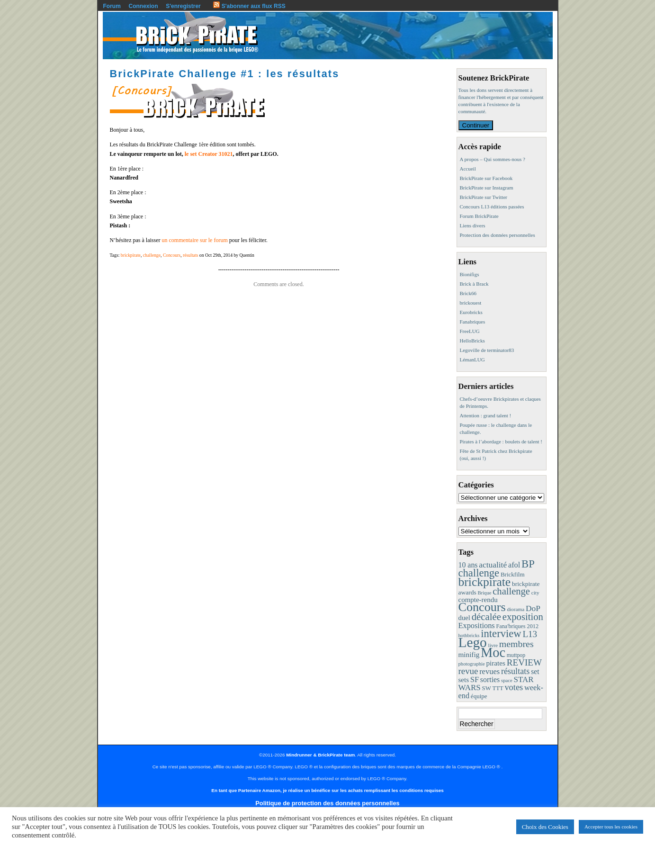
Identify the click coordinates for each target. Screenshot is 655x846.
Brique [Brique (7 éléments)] (484, 592)
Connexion (143, 6)
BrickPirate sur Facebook (486, 178)
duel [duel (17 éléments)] (464, 617)
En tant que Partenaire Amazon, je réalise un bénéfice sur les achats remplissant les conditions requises (327, 790)
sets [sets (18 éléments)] (463, 680)
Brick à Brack (474, 284)
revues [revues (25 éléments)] (489, 671)
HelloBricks (472, 340)
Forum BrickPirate (479, 216)
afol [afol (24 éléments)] (514, 564)
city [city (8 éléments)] (535, 592)
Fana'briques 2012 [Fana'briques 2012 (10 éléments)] (517, 626)
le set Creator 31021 (209, 154)
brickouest (471, 303)
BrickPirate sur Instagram (486, 187)
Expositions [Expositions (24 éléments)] (476, 625)
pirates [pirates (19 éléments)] (495, 663)
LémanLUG (472, 359)
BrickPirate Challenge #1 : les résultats (225, 74)
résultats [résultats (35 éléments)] (515, 671)
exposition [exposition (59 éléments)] (522, 617)
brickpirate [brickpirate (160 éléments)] (484, 582)
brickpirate (131, 255)
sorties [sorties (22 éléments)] (490, 679)
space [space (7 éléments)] (506, 680)
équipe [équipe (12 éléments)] (479, 696)
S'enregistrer (183, 6)
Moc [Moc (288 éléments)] (493, 652)
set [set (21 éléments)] (535, 671)
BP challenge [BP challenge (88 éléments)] (496, 568)
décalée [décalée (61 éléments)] (486, 616)
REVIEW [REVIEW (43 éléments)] (524, 662)
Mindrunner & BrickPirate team (320, 754)
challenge (152, 255)
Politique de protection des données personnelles (327, 803)
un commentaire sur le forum (194, 240)
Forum (112, 6)
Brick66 (468, 293)
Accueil (468, 168)
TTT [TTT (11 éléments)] (497, 688)
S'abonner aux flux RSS (249, 6)
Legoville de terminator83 (487, 350)
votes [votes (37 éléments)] (513, 687)
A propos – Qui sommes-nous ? (492, 159)
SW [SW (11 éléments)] (486, 688)
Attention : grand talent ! (485, 415)
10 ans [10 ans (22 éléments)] (468, 565)
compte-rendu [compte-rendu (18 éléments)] (478, 599)
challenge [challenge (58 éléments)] (511, 591)
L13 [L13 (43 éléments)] (529, 634)
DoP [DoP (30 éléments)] (533, 608)
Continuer (476, 125)
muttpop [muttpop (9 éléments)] (516, 655)
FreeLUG (470, 331)
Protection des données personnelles (497, 235)
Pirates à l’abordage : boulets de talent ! (501, 441)
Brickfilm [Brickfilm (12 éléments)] (513, 574)
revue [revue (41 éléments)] (468, 671)
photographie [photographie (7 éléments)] (471, 663)
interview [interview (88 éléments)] (501, 633)
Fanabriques (472, 321)
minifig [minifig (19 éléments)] (469, 654)
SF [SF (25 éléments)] (474, 679)
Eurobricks (471, 312)
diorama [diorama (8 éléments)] (515, 609)
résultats (190, 255)
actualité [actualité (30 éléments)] (493, 564)
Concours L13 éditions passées (492, 206)
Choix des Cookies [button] (545, 826)
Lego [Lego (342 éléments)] (472, 642)
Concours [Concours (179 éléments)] (482, 607)
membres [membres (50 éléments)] (516, 644)
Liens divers (472, 225)
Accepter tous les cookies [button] (610, 826)
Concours (171, 255)
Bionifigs (469, 274)
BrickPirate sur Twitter (483, 197)
